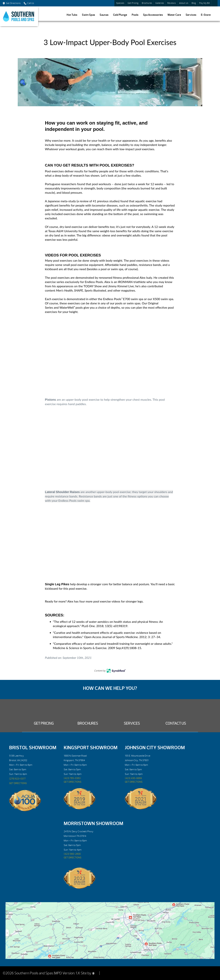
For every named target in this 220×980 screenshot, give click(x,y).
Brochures (147, 3)
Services (191, 15)
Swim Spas (88, 15)
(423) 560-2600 (72, 853)
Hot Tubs (72, 15)
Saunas (104, 15)
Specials (120, 3)
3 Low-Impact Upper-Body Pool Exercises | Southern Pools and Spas (19, 16)
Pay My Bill (204, 3)
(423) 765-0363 (72, 778)
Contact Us (175, 723)
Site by (88, 973)
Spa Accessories (153, 15)
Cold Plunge (120, 15)
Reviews (171, 3)
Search (214, 3)
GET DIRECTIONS (18, 783)
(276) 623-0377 (17, 778)
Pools (135, 15)
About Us (183, 3)
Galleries (159, 3)
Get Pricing (133, 3)
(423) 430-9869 (133, 778)
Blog (194, 3)
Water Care (174, 15)
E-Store (206, 15)
